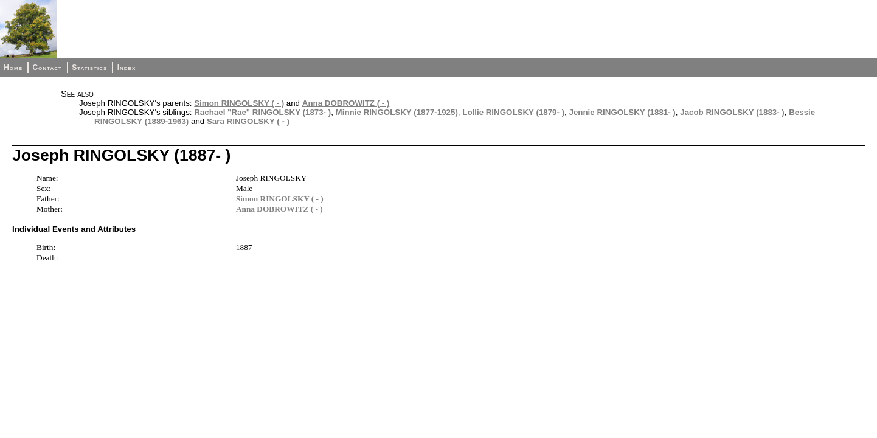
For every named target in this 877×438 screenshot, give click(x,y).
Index (126, 67)
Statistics (89, 67)
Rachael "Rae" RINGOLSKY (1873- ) (262, 112)
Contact (46, 67)
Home (13, 67)
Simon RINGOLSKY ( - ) (239, 103)
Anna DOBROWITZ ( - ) (346, 103)
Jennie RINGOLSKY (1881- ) (622, 112)
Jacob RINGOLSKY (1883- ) (732, 112)
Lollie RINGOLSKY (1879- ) (513, 112)
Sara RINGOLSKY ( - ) (248, 121)
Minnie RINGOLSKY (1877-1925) (397, 112)
